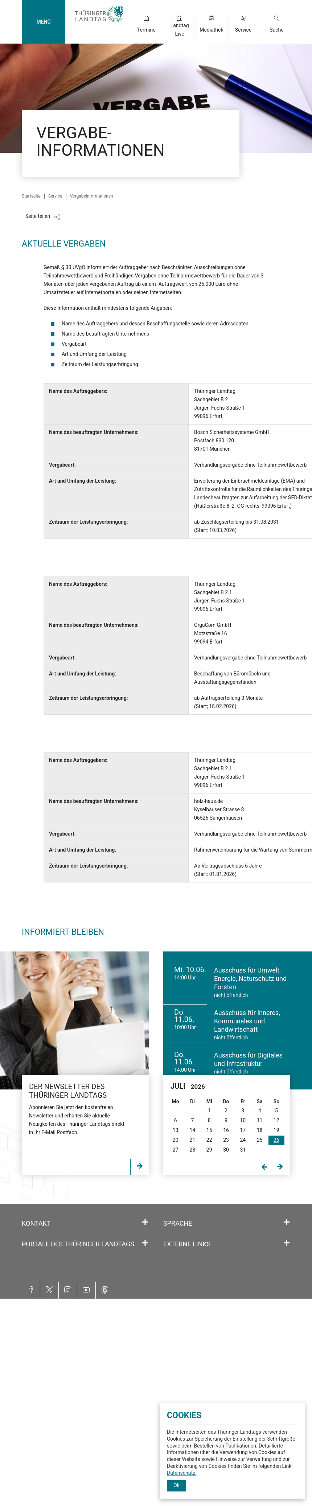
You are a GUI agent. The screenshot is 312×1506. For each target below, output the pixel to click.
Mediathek (211, 30)
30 (226, 1150)
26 (276, 1140)
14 (193, 1130)
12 (276, 1120)
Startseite (31, 196)
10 (243, 1120)
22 (209, 1140)
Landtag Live (180, 30)
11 (260, 1120)
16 (226, 1130)
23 (226, 1140)
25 (260, 1140)
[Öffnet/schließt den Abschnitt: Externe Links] (286, 1243)
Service (243, 30)
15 (209, 1130)
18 (260, 1130)
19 (276, 1130)
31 (243, 1150)
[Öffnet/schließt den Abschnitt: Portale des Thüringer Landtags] (145, 1243)
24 (243, 1140)
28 (193, 1150)
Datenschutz (182, 1473)
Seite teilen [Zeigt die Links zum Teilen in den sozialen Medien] (37, 216)
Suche (277, 30)
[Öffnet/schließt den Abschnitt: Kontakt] (145, 1222)
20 (175, 1140)
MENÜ (43, 22)
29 (209, 1150)
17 (243, 1130)
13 (175, 1130)
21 (193, 1140)
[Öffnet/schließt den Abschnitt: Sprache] (286, 1222)
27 (175, 1150)
